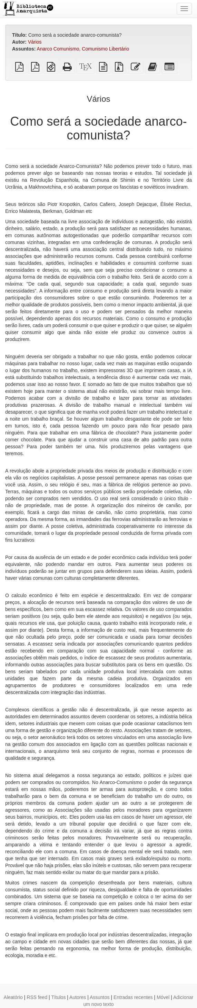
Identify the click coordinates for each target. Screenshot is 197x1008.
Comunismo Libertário (105, 49)
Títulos (58, 997)
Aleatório (13, 997)
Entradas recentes (133, 997)
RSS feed (37, 997)
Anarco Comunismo (58, 49)
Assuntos (100, 997)
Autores (77, 997)
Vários (35, 42)
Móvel (163, 997)
